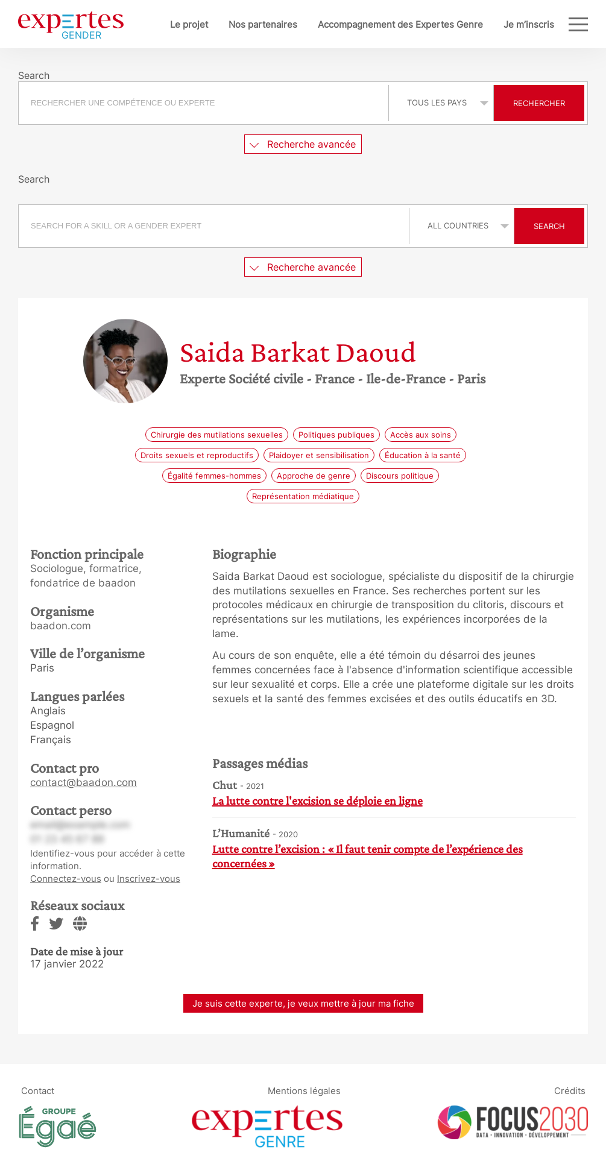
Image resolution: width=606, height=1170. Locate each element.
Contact (37, 1090)
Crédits (569, 1090)
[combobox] (205, 103)
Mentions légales (304, 1090)
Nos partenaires (263, 24)
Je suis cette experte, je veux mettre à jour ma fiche (303, 1003)
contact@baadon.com (83, 782)
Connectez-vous (65, 878)
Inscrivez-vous (148, 878)
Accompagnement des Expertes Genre (400, 24)
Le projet (189, 24)
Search (549, 226)
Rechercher (539, 103)
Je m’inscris (528, 24)
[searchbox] (203, 103)
